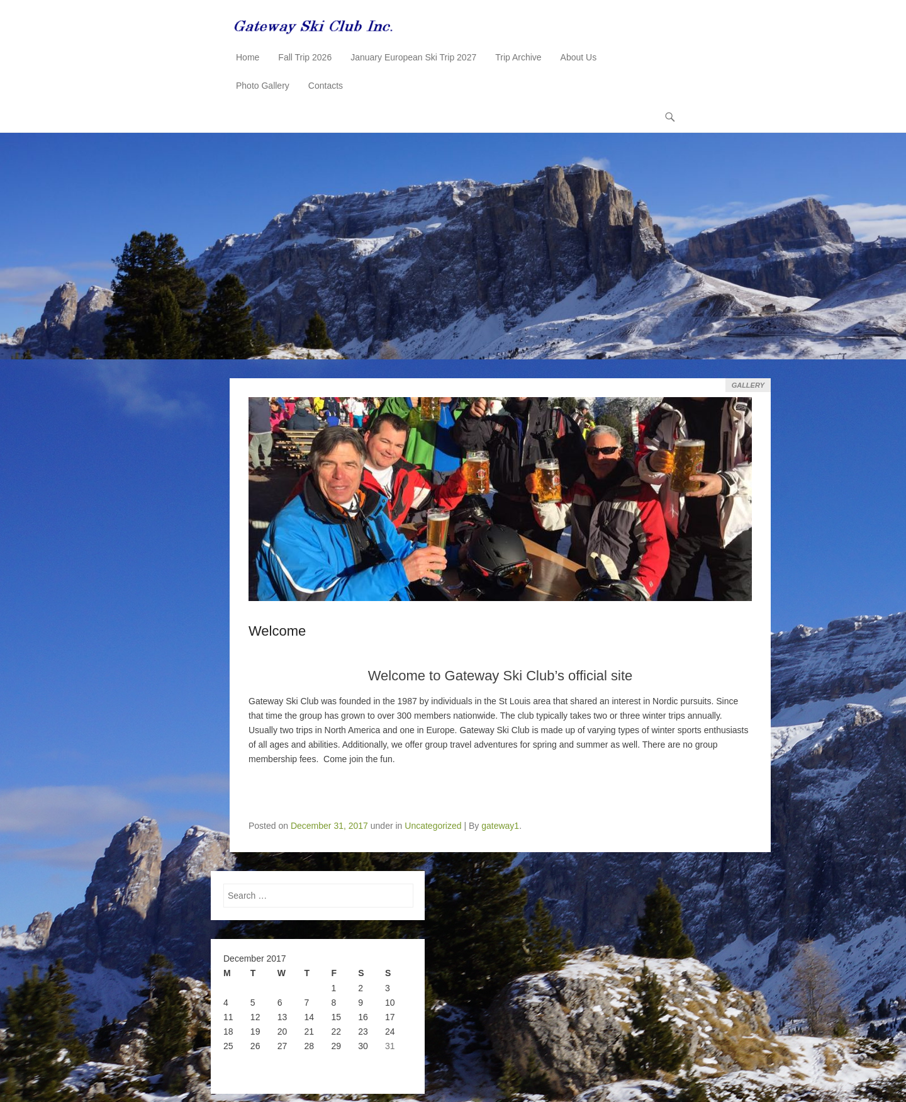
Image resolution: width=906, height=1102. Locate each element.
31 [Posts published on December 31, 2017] (390, 1046)
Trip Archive (518, 57)
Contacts (325, 86)
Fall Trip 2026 (305, 57)
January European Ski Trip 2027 (413, 57)
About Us (579, 57)
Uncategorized (433, 826)
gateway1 (500, 826)
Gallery (748, 385)
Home (247, 57)
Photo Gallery (262, 86)
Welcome (277, 631)
